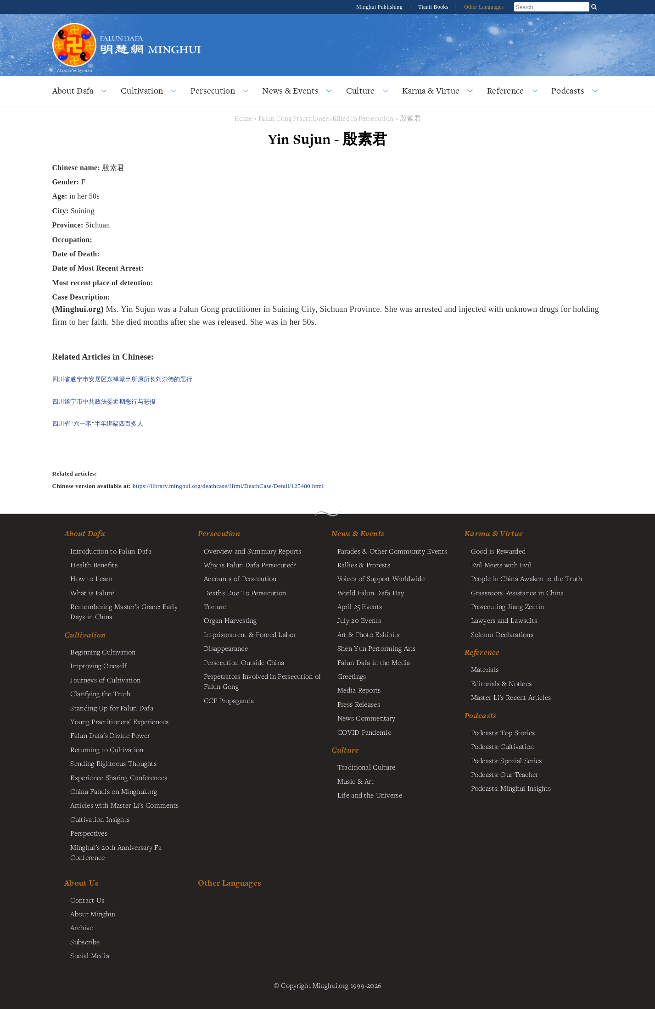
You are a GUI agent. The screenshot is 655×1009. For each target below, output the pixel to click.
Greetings (351, 676)
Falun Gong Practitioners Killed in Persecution (326, 118)
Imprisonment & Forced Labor (250, 634)
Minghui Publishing (380, 7)
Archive (81, 927)
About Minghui (92, 913)
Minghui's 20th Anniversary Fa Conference (115, 852)
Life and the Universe (369, 794)
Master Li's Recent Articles (511, 697)
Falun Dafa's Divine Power (110, 735)
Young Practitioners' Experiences (119, 721)
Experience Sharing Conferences (118, 777)
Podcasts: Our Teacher (504, 774)
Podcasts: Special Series (506, 760)
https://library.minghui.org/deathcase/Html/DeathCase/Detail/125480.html (228, 485)
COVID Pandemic (364, 732)
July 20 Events (359, 620)
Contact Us (87, 899)
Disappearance (226, 648)
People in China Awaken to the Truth (526, 578)
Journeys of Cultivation (105, 679)
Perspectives (88, 832)
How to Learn (91, 578)
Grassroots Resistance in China (517, 592)
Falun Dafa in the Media (373, 662)
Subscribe (85, 941)
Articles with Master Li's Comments (124, 804)
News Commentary (366, 717)
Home (243, 118)
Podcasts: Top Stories (503, 732)
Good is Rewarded (498, 550)
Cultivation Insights (99, 819)
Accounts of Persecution (240, 578)
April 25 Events (359, 606)
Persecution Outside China (244, 662)
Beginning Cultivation (102, 651)
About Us (81, 882)
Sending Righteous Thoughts (113, 763)
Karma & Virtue (430, 90)
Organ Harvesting (230, 620)
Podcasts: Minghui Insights (511, 788)
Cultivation (142, 90)
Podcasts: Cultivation (502, 746)
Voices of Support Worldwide (381, 578)
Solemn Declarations (502, 634)
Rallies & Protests (363, 564)
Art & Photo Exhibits (368, 634)
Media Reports (359, 689)
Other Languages (484, 7)
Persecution (212, 90)
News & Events (290, 90)
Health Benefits (93, 564)
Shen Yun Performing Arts (376, 648)
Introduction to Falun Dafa (110, 550)
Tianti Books (434, 7)
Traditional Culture (366, 766)
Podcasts (567, 90)
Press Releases (358, 704)
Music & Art (355, 781)
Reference (505, 90)
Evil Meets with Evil (501, 564)
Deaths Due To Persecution (245, 592)
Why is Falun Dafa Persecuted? (250, 564)
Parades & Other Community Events (392, 550)
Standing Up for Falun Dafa (111, 707)
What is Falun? (92, 592)
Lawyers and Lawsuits (504, 620)
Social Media (89, 955)
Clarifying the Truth (100, 693)
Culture (360, 90)
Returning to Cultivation (106, 749)
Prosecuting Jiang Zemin (507, 606)
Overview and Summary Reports (252, 550)
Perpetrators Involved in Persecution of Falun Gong (262, 681)
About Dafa (73, 90)
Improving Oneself (98, 665)
